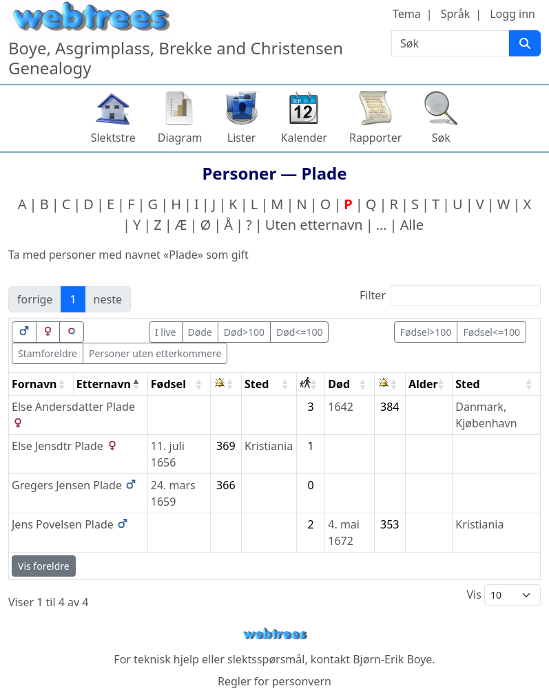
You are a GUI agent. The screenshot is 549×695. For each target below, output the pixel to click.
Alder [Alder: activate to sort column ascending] (423, 384)
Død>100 (244, 332)
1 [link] (73, 299)
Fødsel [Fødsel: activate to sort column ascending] (168, 384)
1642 (340, 406)
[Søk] (525, 43)
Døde (200, 332)
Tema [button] (407, 13)
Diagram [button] (180, 137)
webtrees (274, 634)
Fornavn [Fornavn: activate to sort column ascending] (34, 384)
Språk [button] (455, 13)
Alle (412, 224)
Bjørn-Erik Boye (392, 659)
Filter (450, 295)
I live (165, 332)
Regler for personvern (274, 681)
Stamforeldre (47, 353)
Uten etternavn (314, 224)
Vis (503, 595)
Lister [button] (241, 137)
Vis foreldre (44, 566)
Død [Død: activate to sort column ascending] (339, 384)
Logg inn (512, 13)
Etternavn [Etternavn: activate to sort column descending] (103, 384)
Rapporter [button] (375, 137)
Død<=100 (299, 332)
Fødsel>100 (426, 332)
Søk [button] (441, 137)
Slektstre (113, 137)
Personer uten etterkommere (155, 353)
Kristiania (269, 445)
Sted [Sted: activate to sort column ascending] (257, 384)
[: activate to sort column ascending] (226, 384)
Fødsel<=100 (491, 332)
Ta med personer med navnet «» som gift (128, 254)
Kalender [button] (304, 137)
